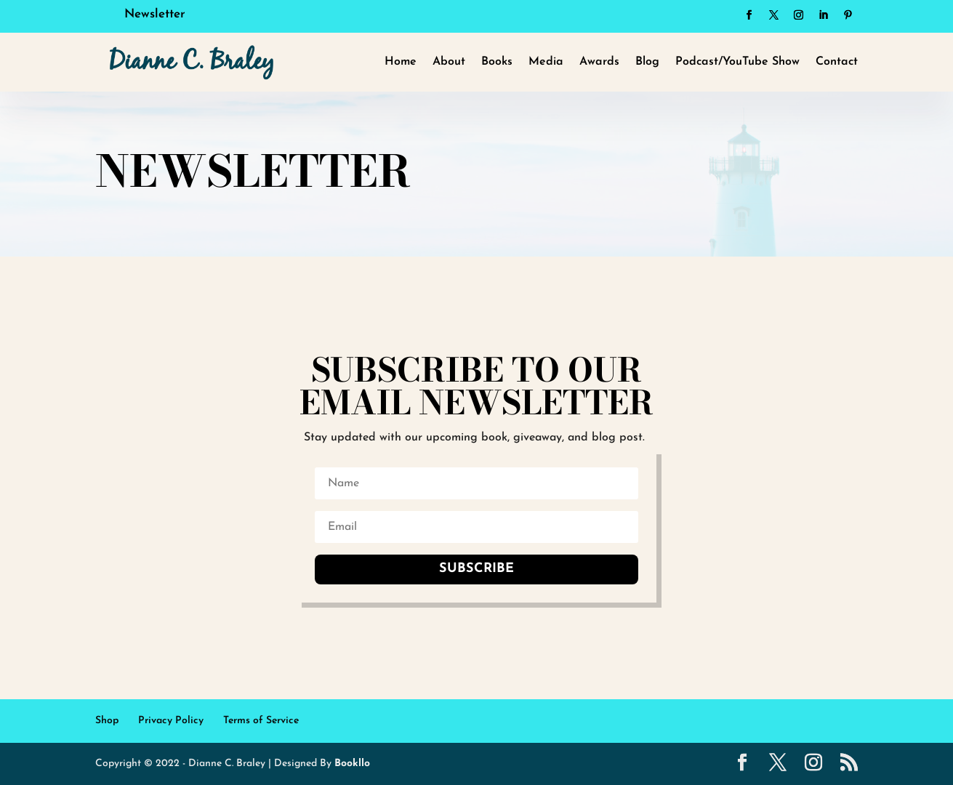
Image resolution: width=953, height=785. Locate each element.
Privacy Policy (171, 720)
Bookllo (352, 763)
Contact (837, 62)
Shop (106, 720)
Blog (647, 62)
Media (545, 62)
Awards (599, 62)
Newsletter (154, 14)
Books (496, 62)
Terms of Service (261, 720)
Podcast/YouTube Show (737, 62)
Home (401, 62)
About (449, 62)
